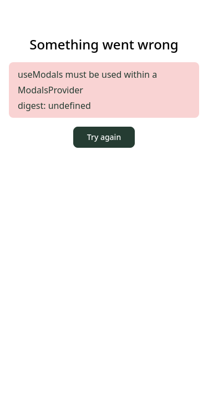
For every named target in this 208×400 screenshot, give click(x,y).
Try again (104, 137)
